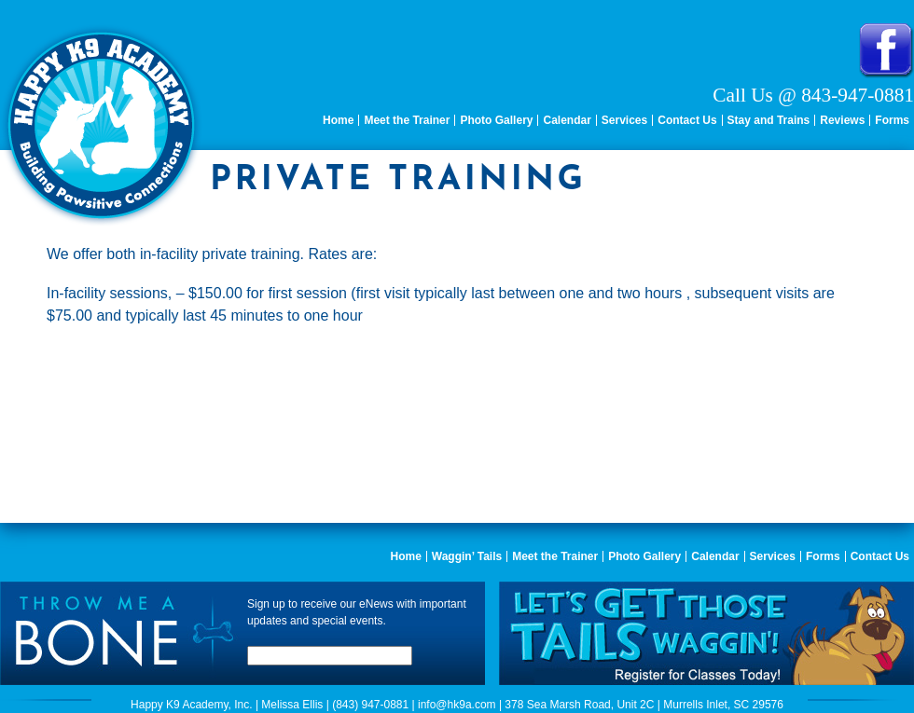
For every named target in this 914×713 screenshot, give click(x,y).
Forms (892, 120)
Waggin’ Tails (467, 556)
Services (624, 120)
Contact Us (687, 120)
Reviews (842, 120)
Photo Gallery (496, 120)
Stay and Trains (768, 120)
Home (338, 120)
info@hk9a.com (457, 704)
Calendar (566, 120)
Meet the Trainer (407, 120)
